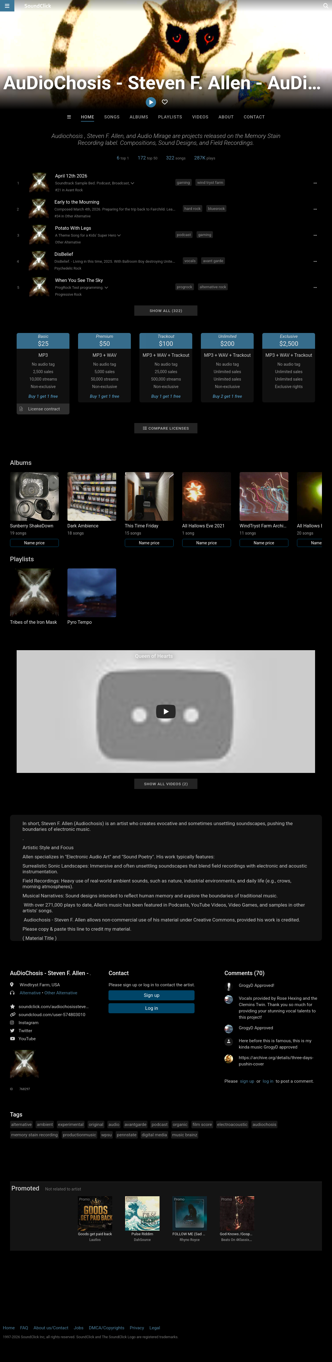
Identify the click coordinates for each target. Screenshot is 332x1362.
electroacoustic (232, 1124)
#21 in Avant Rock (69, 190)
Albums (139, 117)
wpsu (106, 1134)
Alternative (30, 992)
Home (87, 117)
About (226, 117)
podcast (184, 234)
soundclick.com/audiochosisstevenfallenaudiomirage (71, 1006)
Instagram (28, 1022)
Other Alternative (68, 242)
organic (180, 1124)
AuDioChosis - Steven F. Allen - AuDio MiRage (50, 973)
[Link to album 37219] (149, 509)
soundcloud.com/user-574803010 (52, 1014)
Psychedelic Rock (68, 268)
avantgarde (135, 1124)
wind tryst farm (210, 182)
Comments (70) (244, 973)
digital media (154, 1134)
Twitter (25, 1030)
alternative (21, 1124)
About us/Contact (51, 1327)
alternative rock (213, 287)
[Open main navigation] (7, 5)
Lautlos (95, 1240)
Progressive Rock (68, 295)
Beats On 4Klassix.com (239, 1240)
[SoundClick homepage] (37, 6)
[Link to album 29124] (264, 509)
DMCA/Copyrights (107, 1327)
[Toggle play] (18, 183)
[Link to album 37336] (34, 509)
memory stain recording (34, 1134)
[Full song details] (315, 183)
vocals (190, 260)
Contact (254, 117)
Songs (112, 117)
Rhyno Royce (189, 1240)
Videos (200, 117)
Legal (155, 1327)
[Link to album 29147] (206, 509)
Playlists (170, 117)
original (96, 1124)
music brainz (184, 1134)
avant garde (213, 260)
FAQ (24, 1327)
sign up (247, 1081)
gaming (183, 182)
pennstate (126, 1134)
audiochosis (264, 1124)
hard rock (193, 208)
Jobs (79, 1327)
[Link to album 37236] (91, 503)
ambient (45, 1124)
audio (113, 1124)
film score (202, 1124)
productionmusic (79, 1134)
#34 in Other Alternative (73, 216)
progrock (184, 287)
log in (268, 1081)
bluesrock (216, 208)
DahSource (142, 1240)
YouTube (27, 1038)
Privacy (137, 1327)
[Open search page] (326, 5)
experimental (71, 1124)
